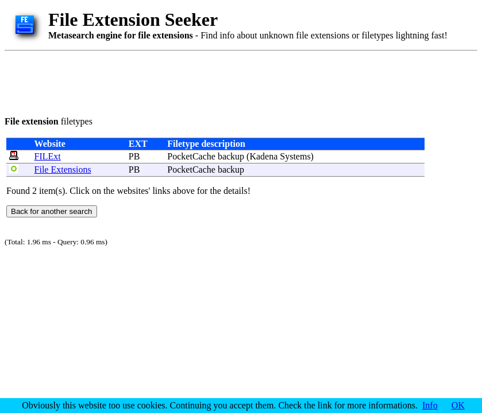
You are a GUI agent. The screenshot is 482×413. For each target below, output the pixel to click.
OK (458, 405)
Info (430, 405)
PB (134, 156)
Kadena (263, 156)
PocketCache (191, 156)
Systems (295, 156)
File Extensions (62, 169)
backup (231, 156)
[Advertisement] (214, 81)
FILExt (47, 156)
